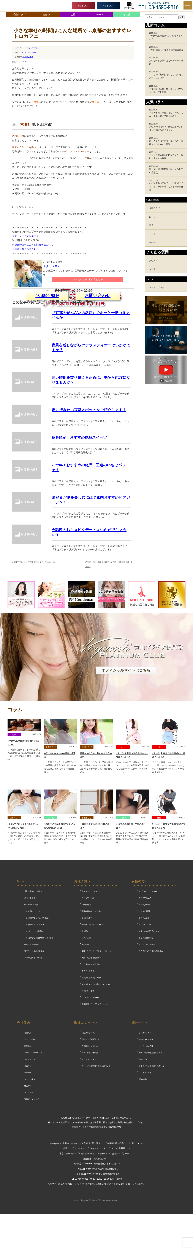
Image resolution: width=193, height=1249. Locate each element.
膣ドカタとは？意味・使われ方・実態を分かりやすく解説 (166, 141)
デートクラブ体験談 (90, 1111)
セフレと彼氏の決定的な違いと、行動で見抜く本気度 (166, 155)
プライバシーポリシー (33, 1111)
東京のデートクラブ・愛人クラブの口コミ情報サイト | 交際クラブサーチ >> (96, 1211)
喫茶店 (35, 52)
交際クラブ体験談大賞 (91, 1097)
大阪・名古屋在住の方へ (91, 1016)
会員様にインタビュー (91, 1104)
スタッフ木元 (27, 57)
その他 (126, 14)
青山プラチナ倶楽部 (25, 236)
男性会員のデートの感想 (91, 969)
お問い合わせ (98, 331)
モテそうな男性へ (89, 1029)
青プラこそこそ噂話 (147, 1002)
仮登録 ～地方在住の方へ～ (93, 982)
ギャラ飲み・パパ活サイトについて (96, 1042)
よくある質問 (87, 976)
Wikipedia (143, 1137)
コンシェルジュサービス (91, 1055)
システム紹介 (87, 996)
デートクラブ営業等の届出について (96, 1124)
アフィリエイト (145, 1130)
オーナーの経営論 (146, 1104)
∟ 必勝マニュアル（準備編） (37, 976)
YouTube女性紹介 (146, 1097)
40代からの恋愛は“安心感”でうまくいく (166, 36)
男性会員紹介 (144, 963)
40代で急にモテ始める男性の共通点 (166, 48)
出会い (46, 14)
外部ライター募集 (31, 1002)
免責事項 (28, 1124)
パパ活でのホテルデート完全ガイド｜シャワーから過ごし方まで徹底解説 (166, 185)
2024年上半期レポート (33, 1016)
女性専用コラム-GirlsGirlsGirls (151, 1009)
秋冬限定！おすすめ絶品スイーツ (79, 495)
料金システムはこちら (26, 249)
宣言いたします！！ (90, 1049)
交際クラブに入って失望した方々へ (96, 1009)
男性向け (153, 260)
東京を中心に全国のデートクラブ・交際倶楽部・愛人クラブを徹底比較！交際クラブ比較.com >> (96, 1201)
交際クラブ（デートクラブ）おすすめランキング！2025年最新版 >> (96, 1206)
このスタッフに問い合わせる (87, 279)
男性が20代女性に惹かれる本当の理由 (166, 61)
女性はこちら (83, 6)
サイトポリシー (30, 1117)
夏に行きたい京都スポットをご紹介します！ (89, 468)
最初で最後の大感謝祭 (33, 949)
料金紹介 (85, 989)
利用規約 (28, 1104)
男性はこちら (108, 6)
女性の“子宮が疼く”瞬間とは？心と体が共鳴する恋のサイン (166, 127)
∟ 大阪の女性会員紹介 (92, 1022)
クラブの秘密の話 (146, 996)
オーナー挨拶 (29, 1097)
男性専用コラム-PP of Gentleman (95, 1062)
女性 (123, 805)
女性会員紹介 (87, 963)
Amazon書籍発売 (31, 963)
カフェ (24, 52)
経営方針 (28, 1144)
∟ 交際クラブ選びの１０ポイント (39, 996)
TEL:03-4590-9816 (158, 7)
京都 (29, 52)
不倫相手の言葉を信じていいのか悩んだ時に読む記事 (166, 89)
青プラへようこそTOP (91, 949)
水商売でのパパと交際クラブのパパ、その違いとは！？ (35, 620)
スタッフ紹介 (29, 1137)
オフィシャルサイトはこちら (125, 728)
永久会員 (85, 1002)
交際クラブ (19, 14)
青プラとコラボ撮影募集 (34, 1009)
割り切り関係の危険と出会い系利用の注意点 (166, 169)
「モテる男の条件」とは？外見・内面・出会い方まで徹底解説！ (166, 113)
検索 (182, 17)
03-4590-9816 (47, 331)
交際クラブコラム (89, 1091)
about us (27, 1130)
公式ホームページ (146, 1091)
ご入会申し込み (88, 956)
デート (100, 14)
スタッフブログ (33, 48)
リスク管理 (28, 1150)
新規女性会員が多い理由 (91, 1036)
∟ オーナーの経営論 (33, 989)
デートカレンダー (89, 1117)
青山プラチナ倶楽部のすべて (150, 1111)
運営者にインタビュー (33, 1157)
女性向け (153, 269)
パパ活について (145, 982)
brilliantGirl (143, 1117)
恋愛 (73, 14)
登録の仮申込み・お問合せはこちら (33, 244)
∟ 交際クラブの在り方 (34, 982)
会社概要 (28, 1091)
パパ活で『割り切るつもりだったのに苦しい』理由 (166, 75)
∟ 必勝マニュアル (32, 969)
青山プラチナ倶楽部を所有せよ (151, 1124)
